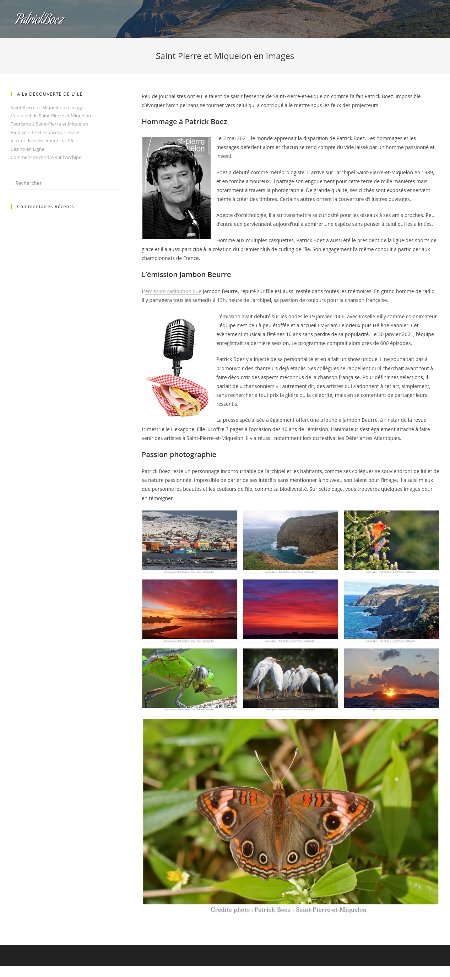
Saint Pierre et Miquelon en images (48, 107)
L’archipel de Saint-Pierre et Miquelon (51, 115)
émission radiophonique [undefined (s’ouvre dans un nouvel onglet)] (173, 291)
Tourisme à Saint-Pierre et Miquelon (49, 124)
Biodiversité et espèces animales (45, 132)
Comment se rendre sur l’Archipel (47, 157)
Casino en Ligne (27, 149)
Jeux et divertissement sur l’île (43, 140)
